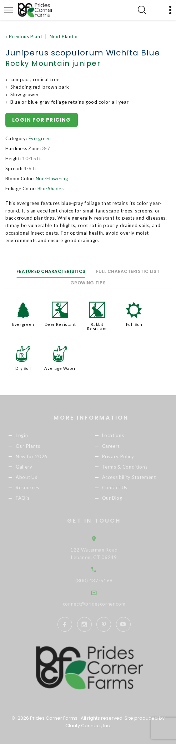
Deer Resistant (60, 324)
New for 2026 (38, 456)
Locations (119, 436)
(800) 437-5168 (101, 580)
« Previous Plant (23, 36)
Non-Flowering (52, 178)
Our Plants (34, 446)
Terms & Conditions (131, 467)
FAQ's (29, 498)
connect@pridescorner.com (101, 604)
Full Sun (134, 324)
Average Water (60, 368)
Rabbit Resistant (97, 326)
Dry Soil (23, 368)
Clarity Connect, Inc (87, 725)
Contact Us (121, 487)
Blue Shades (50, 188)
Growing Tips (88, 283)
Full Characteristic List (128, 271)
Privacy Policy (124, 456)
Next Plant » (63, 36)
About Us (33, 477)
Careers (117, 446)
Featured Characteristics (50, 271)
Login (28, 436)
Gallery (30, 467)
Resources (34, 487)
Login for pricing (41, 119)
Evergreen (40, 138)
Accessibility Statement (135, 477)
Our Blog (118, 498)
